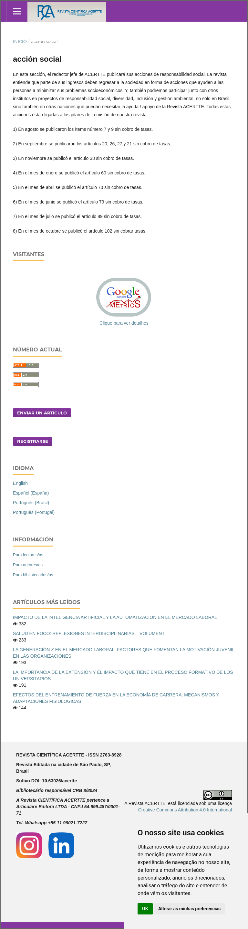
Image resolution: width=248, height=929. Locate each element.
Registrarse (32, 441)
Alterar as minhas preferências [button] (189, 908)
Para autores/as (28, 564)
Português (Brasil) (31, 502)
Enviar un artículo (42, 412)
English (20, 483)
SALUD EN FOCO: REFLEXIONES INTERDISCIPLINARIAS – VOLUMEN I (88, 633)
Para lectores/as (28, 554)
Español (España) (31, 493)
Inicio (20, 41)
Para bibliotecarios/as (33, 574)
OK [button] (145, 908)
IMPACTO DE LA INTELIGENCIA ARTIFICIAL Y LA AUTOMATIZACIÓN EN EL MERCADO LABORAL (115, 617)
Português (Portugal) (34, 512)
